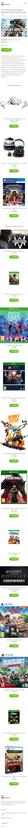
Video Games (11, 39)
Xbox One (18, 39)
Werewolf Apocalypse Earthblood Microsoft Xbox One (14, 509)
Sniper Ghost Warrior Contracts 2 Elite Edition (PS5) (14, 777)
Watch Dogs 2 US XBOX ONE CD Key (14, 251)
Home (2, 14)
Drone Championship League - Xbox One (14, 733)
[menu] (25, 3)
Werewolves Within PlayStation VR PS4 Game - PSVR (14, 209)
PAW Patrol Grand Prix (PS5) (14, 640)
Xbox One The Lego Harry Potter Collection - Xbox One (14, 398)
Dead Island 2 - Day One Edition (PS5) (14, 690)
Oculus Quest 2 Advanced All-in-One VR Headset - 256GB (14, 119)
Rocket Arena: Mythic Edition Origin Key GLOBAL (14, 454)
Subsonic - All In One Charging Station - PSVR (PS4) (14, 164)
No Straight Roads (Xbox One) (14, 345)
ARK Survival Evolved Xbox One (14, 294)
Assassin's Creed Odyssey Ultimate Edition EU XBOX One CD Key (14, 588)
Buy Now (6, 49)
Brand (2, 826)
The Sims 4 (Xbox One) (14, 553)
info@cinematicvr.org (6, 818)
